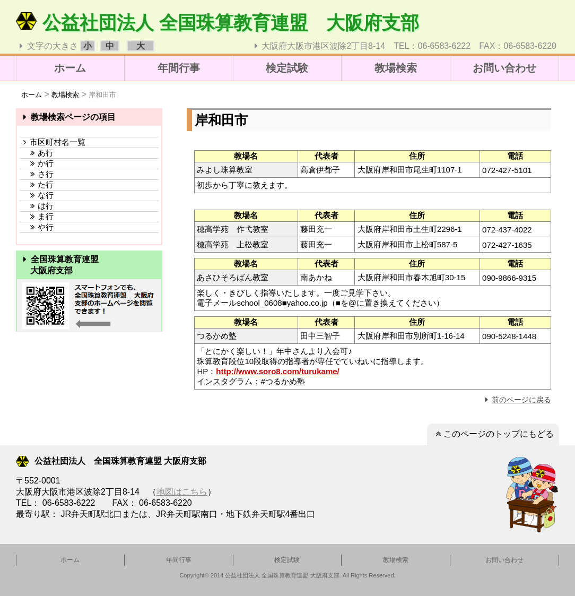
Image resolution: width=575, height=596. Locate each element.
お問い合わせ (504, 68)
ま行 (37, 216)
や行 (37, 226)
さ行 (37, 173)
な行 (37, 195)
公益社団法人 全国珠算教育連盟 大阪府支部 (217, 22)
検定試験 (287, 68)
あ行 (37, 152)
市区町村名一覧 (52, 141)
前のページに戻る (516, 399)
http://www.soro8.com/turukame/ (277, 371)
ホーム (70, 68)
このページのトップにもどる (493, 433)
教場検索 (395, 68)
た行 (37, 184)
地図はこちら (181, 491)
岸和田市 (102, 95)
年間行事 (179, 68)
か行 (37, 163)
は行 (37, 205)
